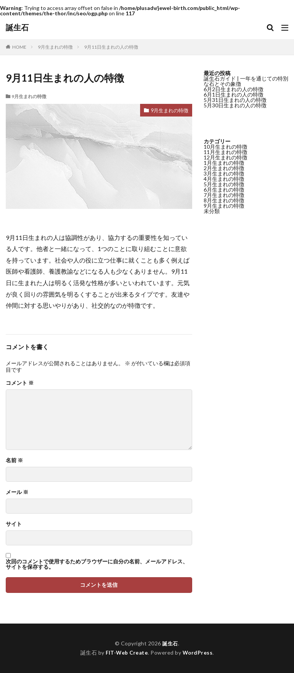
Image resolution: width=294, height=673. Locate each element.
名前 (14, 460)
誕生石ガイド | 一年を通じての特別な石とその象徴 (246, 81)
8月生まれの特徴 (224, 200)
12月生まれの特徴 (225, 157)
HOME (19, 47)
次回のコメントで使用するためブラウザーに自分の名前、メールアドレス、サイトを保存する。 (97, 564)
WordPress (198, 652)
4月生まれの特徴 (224, 179)
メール (17, 492)
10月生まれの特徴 (225, 146)
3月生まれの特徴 (224, 173)
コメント (20, 383)
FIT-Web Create (127, 652)
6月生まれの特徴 (224, 189)
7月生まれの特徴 (224, 195)
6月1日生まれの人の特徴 (233, 94)
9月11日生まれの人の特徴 (111, 47)
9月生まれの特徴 (55, 47)
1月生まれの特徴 (224, 162)
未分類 (212, 211)
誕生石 (17, 27)
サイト (14, 524)
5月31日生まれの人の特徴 (235, 100)
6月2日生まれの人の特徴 (233, 89)
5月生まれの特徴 (224, 184)
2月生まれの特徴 (224, 168)
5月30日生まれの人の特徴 (235, 105)
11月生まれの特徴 (225, 152)
